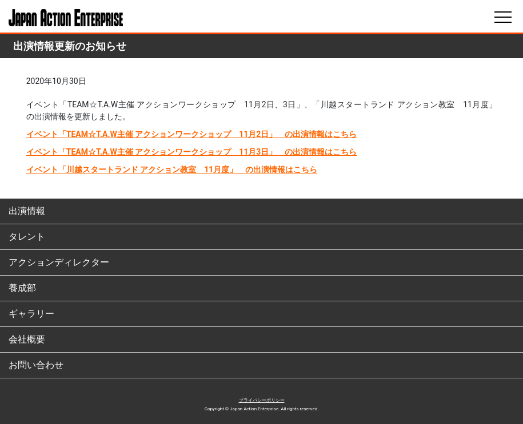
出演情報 (27, 210)
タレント (27, 236)
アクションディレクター (59, 262)
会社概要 (27, 339)
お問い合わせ (36, 365)
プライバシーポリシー (262, 400)
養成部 (22, 287)
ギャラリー (31, 313)
